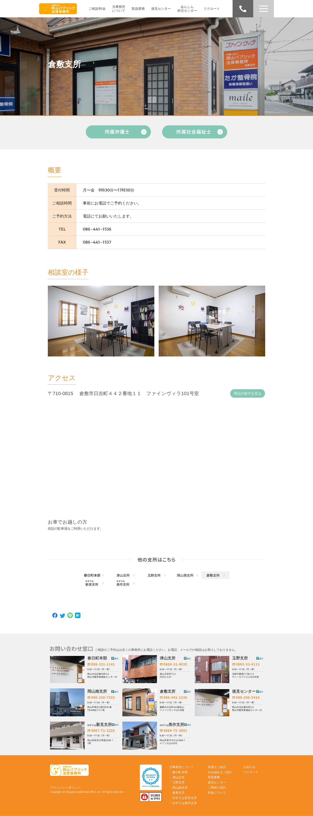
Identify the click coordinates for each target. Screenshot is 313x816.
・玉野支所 (177, 782)
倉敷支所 (167, 691)
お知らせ (249, 767)
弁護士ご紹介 (217, 767)
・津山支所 (177, 777)
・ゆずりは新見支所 (183, 798)
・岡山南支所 (178, 787)
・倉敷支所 (177, 792)
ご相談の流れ (217, 787)
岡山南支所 (97, 691)
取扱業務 (138, 8)
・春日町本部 (178, 772)
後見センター (161, 8)
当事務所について (118, 8)
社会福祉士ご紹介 (220, 772)
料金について (217, 792)
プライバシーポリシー (65, 787)
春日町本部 (97, 658)
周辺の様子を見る (247, 393)
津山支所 (167, 658)
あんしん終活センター (187, 8)
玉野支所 (240, 658)
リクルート (212, 8)
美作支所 (172, 724)
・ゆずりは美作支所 (183, 803)
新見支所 (99, 724)
